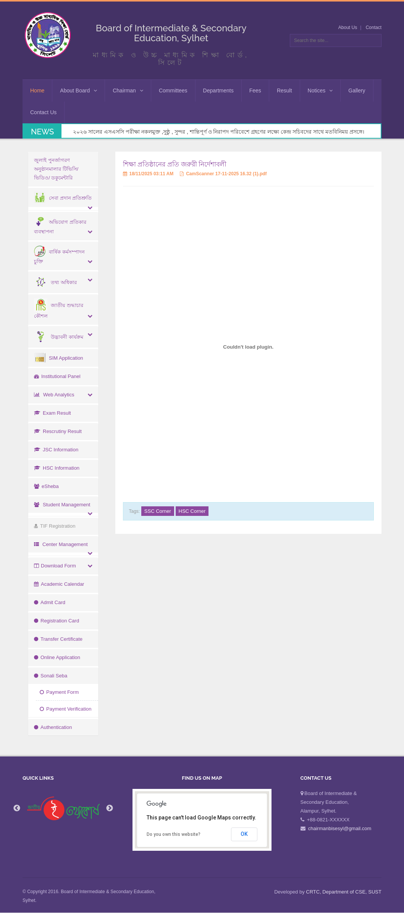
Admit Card (49, 602)
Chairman (128, 90)
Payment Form (59, 692)
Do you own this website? (173, 834)
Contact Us (43, 112)
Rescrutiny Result (58, 431)
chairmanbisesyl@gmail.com (340, 828)
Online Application (57, 657)
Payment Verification (66, 709)
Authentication (53, 727)
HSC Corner (192, 511)
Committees (173, 90)
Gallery (356, 90)
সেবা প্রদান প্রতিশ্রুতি (63, 198)
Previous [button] (17, 808)
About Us (347, 27)
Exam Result (52, 413)
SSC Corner (157, 511)
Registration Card (56, 621)
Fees (255, 90)
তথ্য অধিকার (55, 282)
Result (284, 90)
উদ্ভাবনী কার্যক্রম (58, 337)
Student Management (62, 504)
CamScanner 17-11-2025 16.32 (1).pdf (223, 173)
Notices (320, 90)
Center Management (61, 544)
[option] (63, 808)
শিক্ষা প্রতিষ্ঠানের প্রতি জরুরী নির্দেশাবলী (175, 164)
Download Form (55, 566)
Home (37, 90)
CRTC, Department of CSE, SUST (343, 892)
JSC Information (56, 449)
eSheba (46, 486)
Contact (373, 27)
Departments (218, 90)
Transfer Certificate (58, 639)
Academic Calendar (59, 584)
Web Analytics (54, 395)
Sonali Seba (50, 676)
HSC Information (56, 468)
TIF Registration (54, 526)
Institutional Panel (57, 376)
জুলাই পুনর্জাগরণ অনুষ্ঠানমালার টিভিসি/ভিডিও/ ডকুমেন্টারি (56, 169)
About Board (78, 90)
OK (244, 834)
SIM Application (58, 358)
